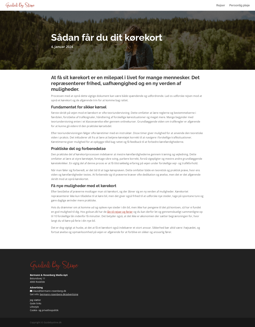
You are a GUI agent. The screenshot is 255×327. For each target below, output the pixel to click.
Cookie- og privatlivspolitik (44, 310)
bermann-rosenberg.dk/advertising (59, 294)
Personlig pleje (239, 5)
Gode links (35, 303)
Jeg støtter (35, 300)
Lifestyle (34, 306)
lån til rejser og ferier (120, 212)
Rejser (220, 5)
